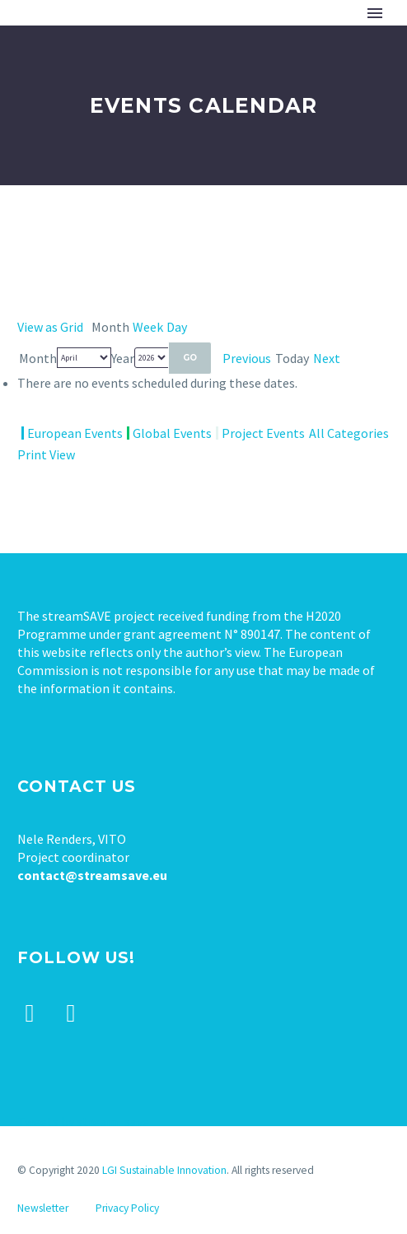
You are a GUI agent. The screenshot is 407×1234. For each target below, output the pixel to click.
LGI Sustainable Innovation (164, 1170)
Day (176, 326)
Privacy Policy (127, 1208)
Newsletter (42, 1208)
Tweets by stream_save (83, 1121)
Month (38, 358)
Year (122, 358)
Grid (50, 326)
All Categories (349, 433)
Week (148, 326)
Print (46, 454)
